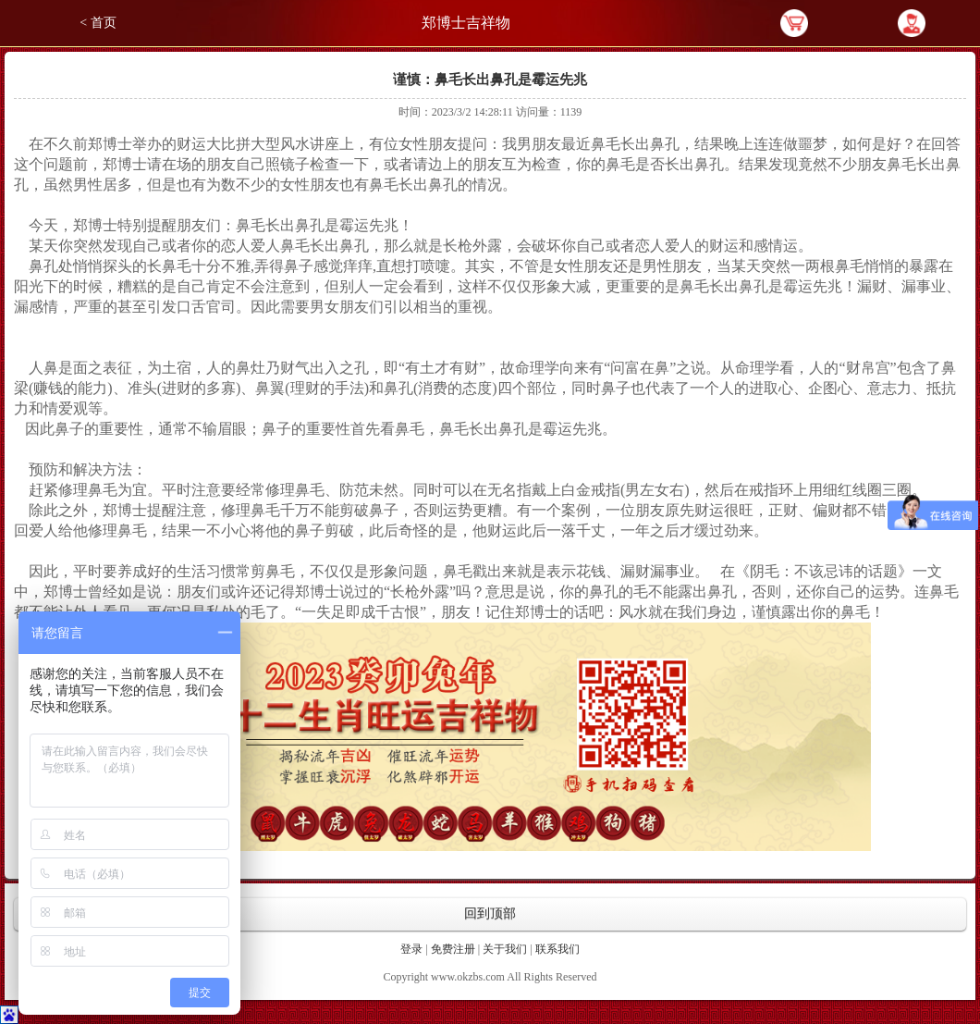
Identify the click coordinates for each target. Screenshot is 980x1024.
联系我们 (557, 949)
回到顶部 (490, 913)
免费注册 (453, 949)
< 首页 (98, 23)
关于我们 (505, 949)
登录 (411, 949)
